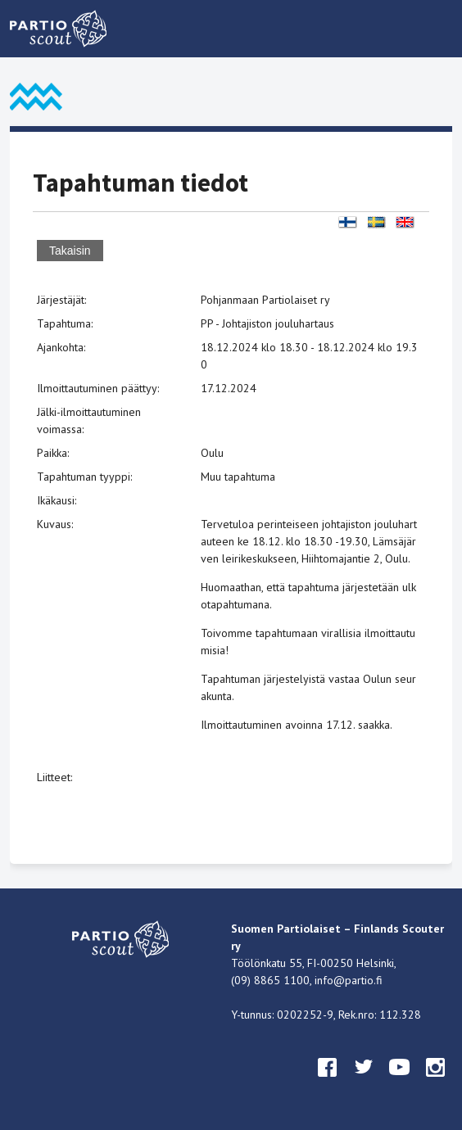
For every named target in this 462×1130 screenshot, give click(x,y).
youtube (399, 1082)
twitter (363, 1082)
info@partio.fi (349, 980)
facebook (327, 1082)
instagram (435, 1082)
